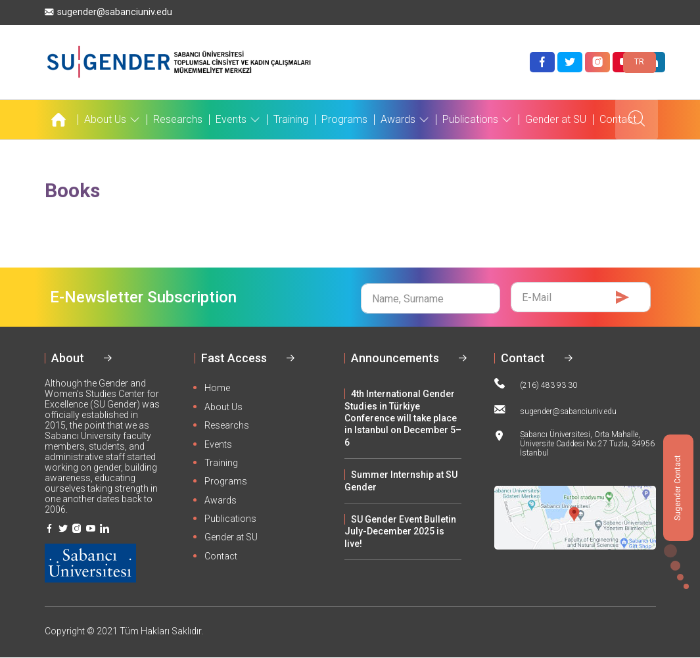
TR (639, 61)
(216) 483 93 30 (535, 384)
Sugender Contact (677, 488)
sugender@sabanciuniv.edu (108, 12)
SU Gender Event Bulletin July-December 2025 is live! (400, 531)
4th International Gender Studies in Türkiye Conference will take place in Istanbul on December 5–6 (402, 418)
